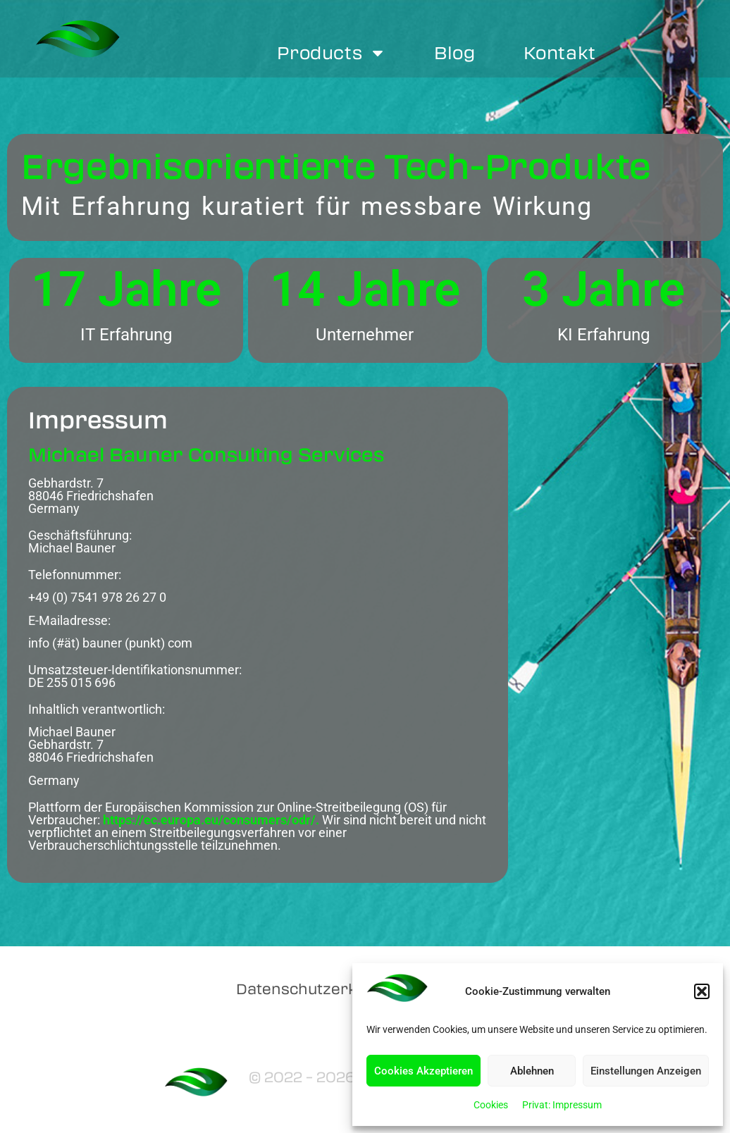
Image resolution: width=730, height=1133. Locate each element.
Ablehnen (532, 1071)
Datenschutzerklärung (321, 988)
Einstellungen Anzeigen (645, 1071)
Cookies (491, 1104)
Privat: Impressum (562, 1104)
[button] (702, 991)
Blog (454, 52)
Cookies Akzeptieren (423, 1071)
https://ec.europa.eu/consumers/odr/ (209, 819)
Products (331, 52)
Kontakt (560, 52)
